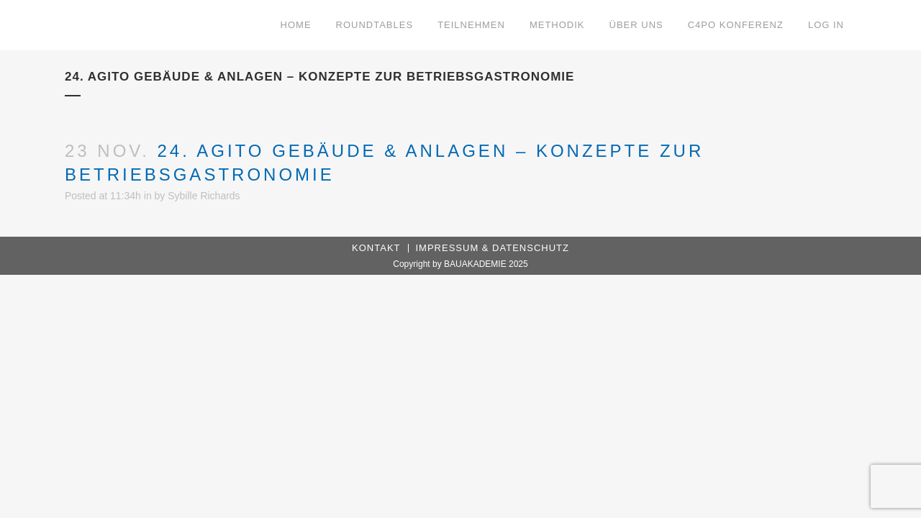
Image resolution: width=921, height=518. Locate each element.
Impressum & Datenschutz (492, 247)
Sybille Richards (204, 195)
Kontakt (376, 247)
